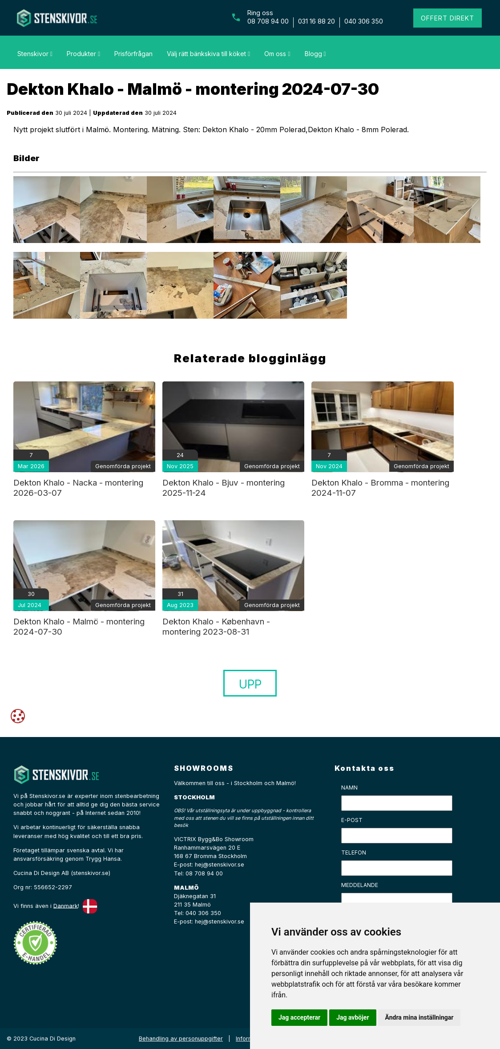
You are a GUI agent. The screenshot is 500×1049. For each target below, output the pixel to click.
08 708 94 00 (268, 21)
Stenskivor (34, 53)
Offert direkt (447, 18)
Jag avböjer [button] (352, 1017)
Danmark (65, 905)
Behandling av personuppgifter (181, 1038)
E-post (352, 820)
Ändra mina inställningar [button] (419, 1017)
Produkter (83, 53)
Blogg (315, 53)
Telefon (353, 852)
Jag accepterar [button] (299, 1017)
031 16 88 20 (316, 21)
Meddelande (359, 885)
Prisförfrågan (133, 53)
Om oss (277, 53)
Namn (349, 787)
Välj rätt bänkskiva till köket (208, 53)
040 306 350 (363, 21)
